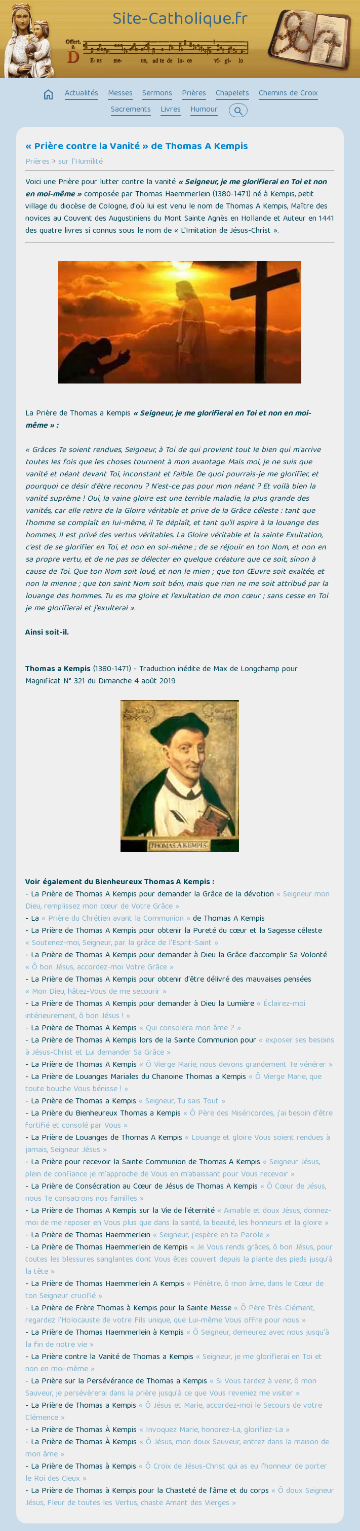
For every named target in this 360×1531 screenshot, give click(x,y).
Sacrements (131, 110)
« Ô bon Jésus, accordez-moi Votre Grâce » (99, 968)
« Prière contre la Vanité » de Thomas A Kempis (136, 147)
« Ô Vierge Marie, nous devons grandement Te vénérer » (236, 1065)
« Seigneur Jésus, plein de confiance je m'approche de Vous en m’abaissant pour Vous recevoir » (172, 1169)
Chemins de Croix (288, 94)
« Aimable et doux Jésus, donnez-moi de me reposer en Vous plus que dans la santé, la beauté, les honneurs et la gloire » (178, 1217)
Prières (194, 94)
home (48, 94)
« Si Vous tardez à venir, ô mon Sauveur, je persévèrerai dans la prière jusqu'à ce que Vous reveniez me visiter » (170, 1388)
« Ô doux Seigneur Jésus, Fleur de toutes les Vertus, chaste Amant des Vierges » (179, 1497)
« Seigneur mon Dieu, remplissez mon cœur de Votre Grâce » (177, 901)
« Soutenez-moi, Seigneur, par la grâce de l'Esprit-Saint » (121, 943)
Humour (204, 110)
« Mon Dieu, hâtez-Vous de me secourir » (96, 992)
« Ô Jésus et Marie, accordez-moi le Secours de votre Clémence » (173, 1412)
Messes (120, 94)
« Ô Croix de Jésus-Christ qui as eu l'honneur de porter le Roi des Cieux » (176, 1473)
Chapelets (232, 94)
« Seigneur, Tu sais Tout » (182, 1102)
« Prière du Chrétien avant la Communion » (116, 919)
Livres (171, 110)
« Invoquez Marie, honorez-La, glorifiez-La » (214, 1430)
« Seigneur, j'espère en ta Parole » (211, 1236)
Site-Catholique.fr (180, 20)
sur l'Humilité (80, 162)
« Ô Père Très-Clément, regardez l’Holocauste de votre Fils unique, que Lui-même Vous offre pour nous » (169, 1315)
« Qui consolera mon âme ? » (190, 1029)
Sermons (157, 94)
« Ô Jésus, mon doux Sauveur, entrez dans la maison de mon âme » (177, 1449)
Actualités (81, 94)
